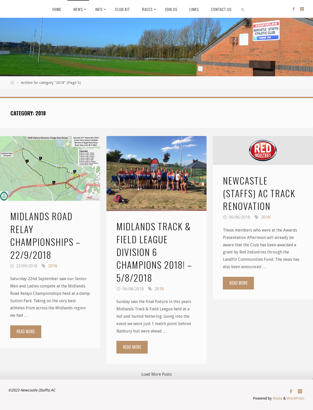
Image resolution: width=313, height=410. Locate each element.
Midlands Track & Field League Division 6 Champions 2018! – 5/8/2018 (154, 251)
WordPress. (296, 398)
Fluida (277, 398)
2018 (52, 266)
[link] (243, 9)
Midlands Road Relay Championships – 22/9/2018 (45, 235)
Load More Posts (156, 374)
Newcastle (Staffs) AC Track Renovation (259, 193)
